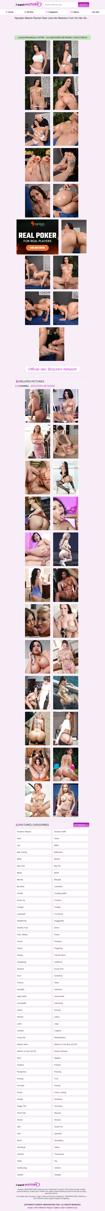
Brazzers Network (42, 386)
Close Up (21, 900)
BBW (19, 859)
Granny (20, 982)
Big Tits (57, 866)
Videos (74, 12)
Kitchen (20, 1017)
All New (28, 12)
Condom (58, 900)
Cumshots (58, 914)
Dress (56, 928)
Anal (19, 838)
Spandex (58, 1133)
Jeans (19, 1010)
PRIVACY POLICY (46, 1208)
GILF (19, 976)
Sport (19, 1140)
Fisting (20, 955)
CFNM (20, 893)
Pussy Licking (60, 1092)
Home (9, 12)
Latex (19, 1024)
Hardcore (58, 989)
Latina (57, 1017)
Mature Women (61, 1051)
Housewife (21, 1003)
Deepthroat (22, 921)
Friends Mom (60, 955)
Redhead (58, 1099)
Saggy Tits (21, 1106)
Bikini (19, 873)
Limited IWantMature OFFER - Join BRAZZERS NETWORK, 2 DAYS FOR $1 (52, 37)
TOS (35, 1208)
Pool (56, 1079)
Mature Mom (22, 1044)
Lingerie (57, 1030)
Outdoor (20, 1065)
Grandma (58, 976)
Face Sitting (22, 934)
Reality (20, 1099)
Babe (56, 845)
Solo (19, 1133)
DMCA (57, 1208)
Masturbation (60, 1037)
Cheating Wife (60, 893)
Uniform (57, 1168)
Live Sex (94, 12)
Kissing (57, 1010)
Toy (55, 1161)
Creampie (21, 914)
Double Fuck (22, 928)
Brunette (20, 886)
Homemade (59, 996)
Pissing (20, 1079)
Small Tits (58, 1127)
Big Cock (21, 866)
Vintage (57, 1175)
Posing (57, 1085)
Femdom (58, 941)
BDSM (57, 859)
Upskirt (20, 1175)
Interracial (58, 1003)
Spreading (58, 1140)
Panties (57, 1065)
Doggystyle (59, 921)
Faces (57, 934)
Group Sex (59, 969)
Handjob (20, 989)
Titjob (19, 1161)
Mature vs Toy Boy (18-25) (65, 1044)
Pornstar (20, 1085)
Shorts (20, 1120)
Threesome (59, 1154)
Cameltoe (58, 886)
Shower (57, 1120)
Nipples (57, 1058)
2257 (63, 1208)
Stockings (21, 1147)
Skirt (19, 1127)
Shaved (57, 1113)
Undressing (22, 1168)
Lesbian (20, 1030)
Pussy (19, 1092)
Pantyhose (21, 1072)
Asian (56, 838)
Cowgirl (20, 907)
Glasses (20, 969)
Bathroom (58, 852)
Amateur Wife (60, 831)
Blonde (20, 880)
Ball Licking (22, 852)
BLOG (30, 1208)
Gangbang (21, 962)
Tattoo (57, 1147)
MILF (19, 1058)
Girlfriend (58, 962)
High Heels (22, 996)
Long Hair (21, 1037)
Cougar (57, 907)
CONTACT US (71, 1208)
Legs (56, 1024)
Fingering (58, 948)
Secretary (58, 1106)
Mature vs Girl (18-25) (26, 1051)
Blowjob (57, 880)
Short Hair (21, 1113)
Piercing (57, 1072)
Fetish (19, 948)
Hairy (56, 982)
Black (56, 873)
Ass (18, 845)
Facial (19, 941)
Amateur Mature (24, 831)
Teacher (20, 1154)
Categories (52, 12)
